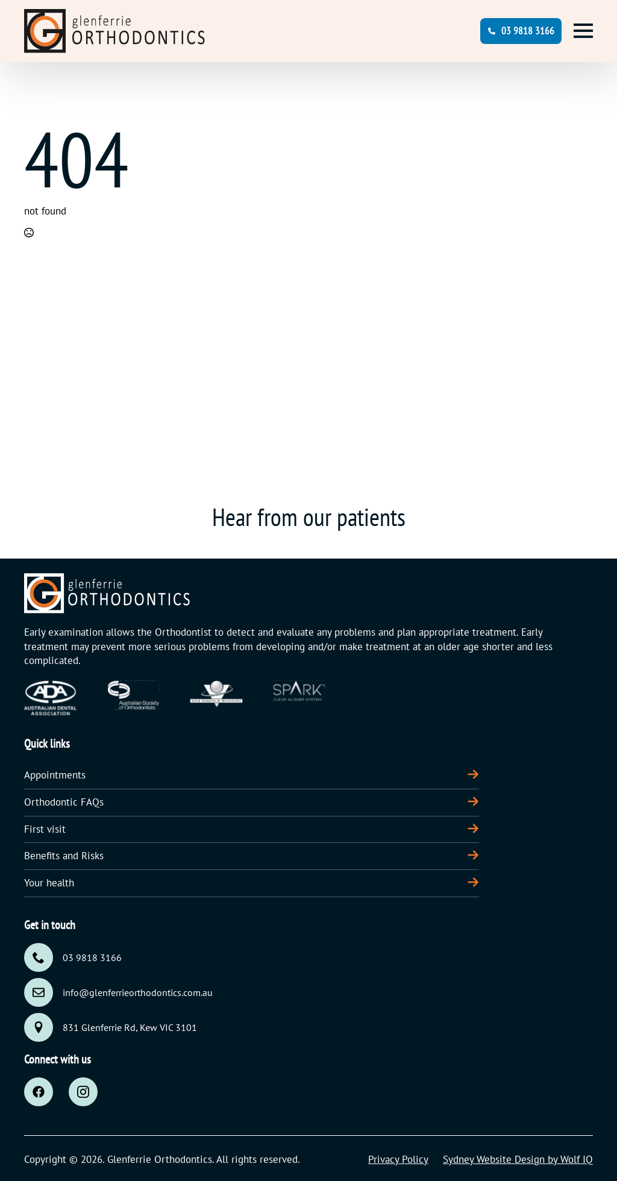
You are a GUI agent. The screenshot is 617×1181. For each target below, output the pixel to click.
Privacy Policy (398, 1159)
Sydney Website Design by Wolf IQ (518, 1159)
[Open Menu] (583, 30)
